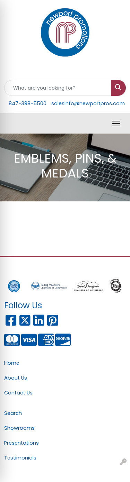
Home (11, 363)
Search (13, 413)
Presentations (21, 442)
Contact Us (18, 392)
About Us (15, 377)
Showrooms (19, 428)
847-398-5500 (27, 103)
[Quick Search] (57, 88)
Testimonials (20, 457)
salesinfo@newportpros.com (88, 103)
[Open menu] (116, 123)
